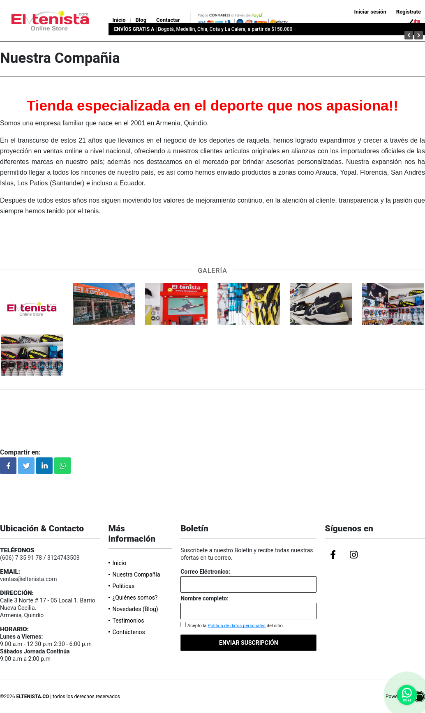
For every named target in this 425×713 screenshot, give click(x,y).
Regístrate (408, 12)
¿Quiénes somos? (135, 597)
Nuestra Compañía (136, 574)
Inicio (119, 20)
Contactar (168, 20)
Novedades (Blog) (135, 609)
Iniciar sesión (370, 12)
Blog (141, 20)
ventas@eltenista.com (28, 579)
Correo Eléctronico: (205, 571)
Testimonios (128, 620)
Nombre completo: (204, 598)
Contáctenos (129, 632)
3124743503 (63, 557)
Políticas (124, 586)
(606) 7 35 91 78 (21, 557)
